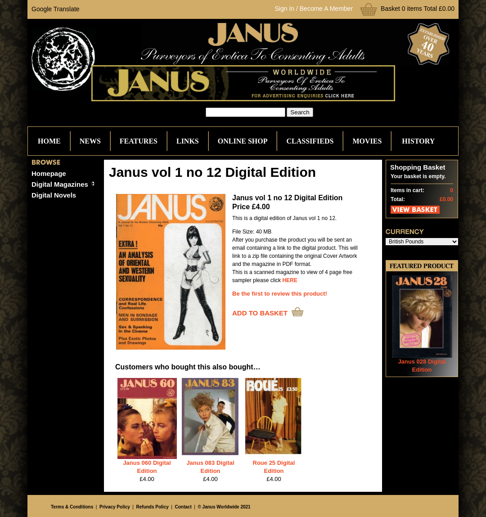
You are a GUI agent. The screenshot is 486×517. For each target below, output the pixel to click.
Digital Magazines (60, 184)
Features (139, 141)
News (90, 141)
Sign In (285, 8)
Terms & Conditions (72, 506)
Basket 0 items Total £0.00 (417, 8)
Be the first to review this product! (279, 293)
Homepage (49, 173)
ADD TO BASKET (260, 313)
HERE (289, 280)
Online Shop (243, 141)
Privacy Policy (114, 506)
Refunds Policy (152, 506)
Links (187, 141)
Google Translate (56, 9)
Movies (367, 141)
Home (49, 141)
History (418, 141)
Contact (183, 506)
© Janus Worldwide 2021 (224, 506)
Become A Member (326, 8)
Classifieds (309, 141)
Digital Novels (54, 195)
